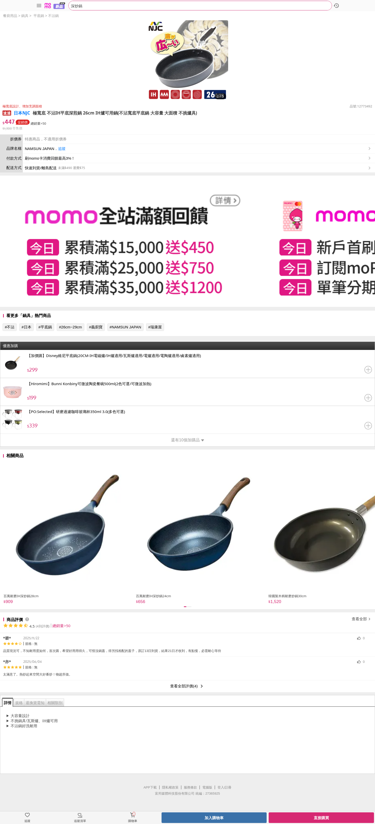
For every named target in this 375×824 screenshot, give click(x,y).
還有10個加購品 (187, 440)
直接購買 (321, 818)
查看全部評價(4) (187, 686)
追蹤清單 (80, 821)
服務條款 (190, 787)
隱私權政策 (170, 787)
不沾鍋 (53, 16)
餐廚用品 (10, 16)
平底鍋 (38, 16)
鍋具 (24, 16)
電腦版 (207, 787)
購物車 (132, 821)
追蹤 (62, 148)
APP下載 (150, 787)
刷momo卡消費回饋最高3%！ (50, 158)
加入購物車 (214, 818)
